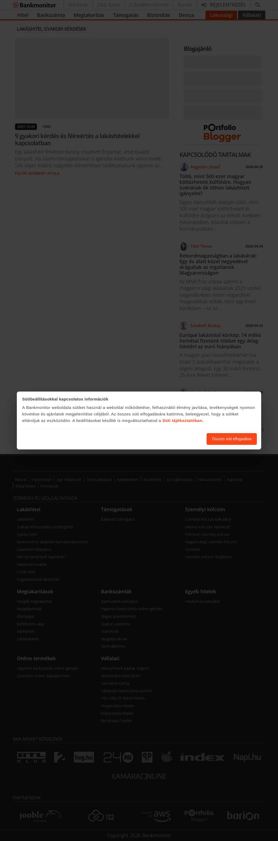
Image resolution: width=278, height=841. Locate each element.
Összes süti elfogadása (231, 439)
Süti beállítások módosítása (172, 439)
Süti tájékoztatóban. (183, 420)
